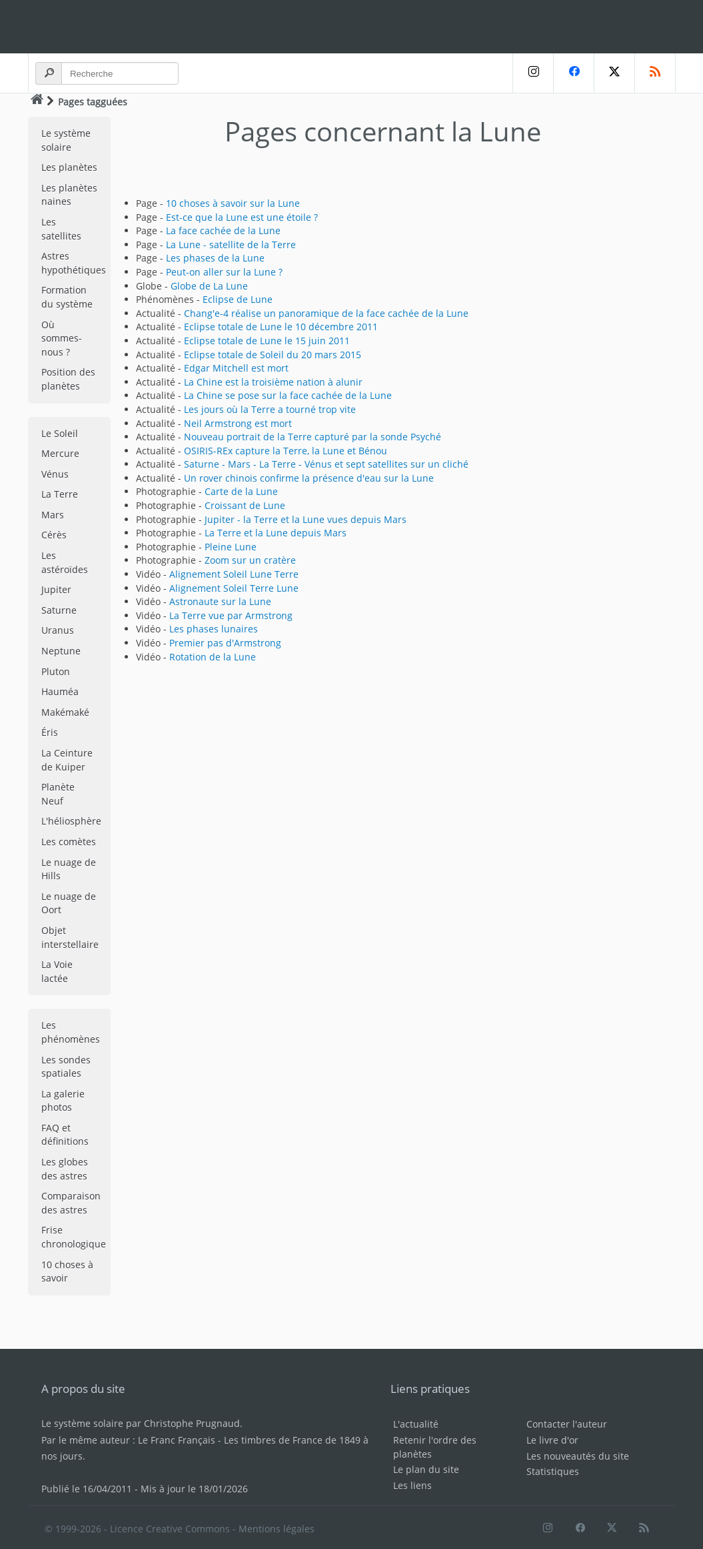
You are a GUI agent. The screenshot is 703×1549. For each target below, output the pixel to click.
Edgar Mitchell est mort (236, 368)
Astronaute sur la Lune (220, 601)
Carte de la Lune (241, 491)
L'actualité (415, 1424)
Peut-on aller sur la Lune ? (224, 272)
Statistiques (552, 1471)
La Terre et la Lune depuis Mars (276, 532)
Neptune (61, 650)
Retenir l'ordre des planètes (434, 1447)
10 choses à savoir (67, 1271)
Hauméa (60, 691)
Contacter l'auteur (566, 1424)
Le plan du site (426, 1469)
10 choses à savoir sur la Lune (233, 203)
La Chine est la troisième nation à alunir (273, 382)
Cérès (54, 534)
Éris (49, 732)
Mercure (60, 453)
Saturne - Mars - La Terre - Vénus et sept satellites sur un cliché (326, 464)
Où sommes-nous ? (61, 338)
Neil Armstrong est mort (238, 423)
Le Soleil (59, 433)
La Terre (59, 494)
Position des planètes (68, 379)
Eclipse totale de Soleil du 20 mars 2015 (272, 354)
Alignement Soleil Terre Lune (234, 588)
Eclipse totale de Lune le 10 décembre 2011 (281, 326)
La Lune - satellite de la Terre (231, 244)
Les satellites (61, 228)
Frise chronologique (73, 1236)
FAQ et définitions (65, 1134)
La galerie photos (63, 1100)
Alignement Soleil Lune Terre (234, 574)
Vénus (55, 474)
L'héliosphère (71, 821)
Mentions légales (277, 1528)
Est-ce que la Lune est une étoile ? (242, 217)
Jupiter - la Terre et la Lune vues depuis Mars (305, 519)
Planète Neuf (58, 794)
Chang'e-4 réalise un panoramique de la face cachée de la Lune (326, 313)
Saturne (59, 610)
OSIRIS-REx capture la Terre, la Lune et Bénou (285, 450)
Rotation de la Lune (212, 656)
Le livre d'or (552, 1440)
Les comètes (68, 841)
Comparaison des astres (71, 1202)
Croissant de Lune (245, 505)
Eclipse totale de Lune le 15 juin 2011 (267, 340)
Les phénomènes (70, 1032)
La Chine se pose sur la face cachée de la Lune (288, 395)
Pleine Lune (231, 546)
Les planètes (69, 167)
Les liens (412, 1485)
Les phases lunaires (213, 628)
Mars (52, 514)
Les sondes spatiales (66, 1066)
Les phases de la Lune (215, 257)
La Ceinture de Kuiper (67, 759)
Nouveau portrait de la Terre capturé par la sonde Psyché (312, 436)
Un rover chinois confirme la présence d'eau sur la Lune (309, 478)
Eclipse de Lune (238, 299)
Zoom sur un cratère (250, 560)
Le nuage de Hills (68, 869)
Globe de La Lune (209, 286)
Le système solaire (66, 140)
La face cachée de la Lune (223, 230)
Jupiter (56, 589)
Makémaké (65, 712)
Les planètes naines (69, 194)
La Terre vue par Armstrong (231, 615)
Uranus (57, 630)
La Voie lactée (57, 971)
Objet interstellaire (70, 937)
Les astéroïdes (64, 562)
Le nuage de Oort (68, 903)
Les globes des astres (64, 1168)
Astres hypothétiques (73, 262)
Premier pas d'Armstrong (225, 642)
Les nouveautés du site (577, 1456)
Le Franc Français (176, 1440)
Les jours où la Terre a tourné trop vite (270, 409)
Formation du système (67, 297)
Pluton (55, 671)
